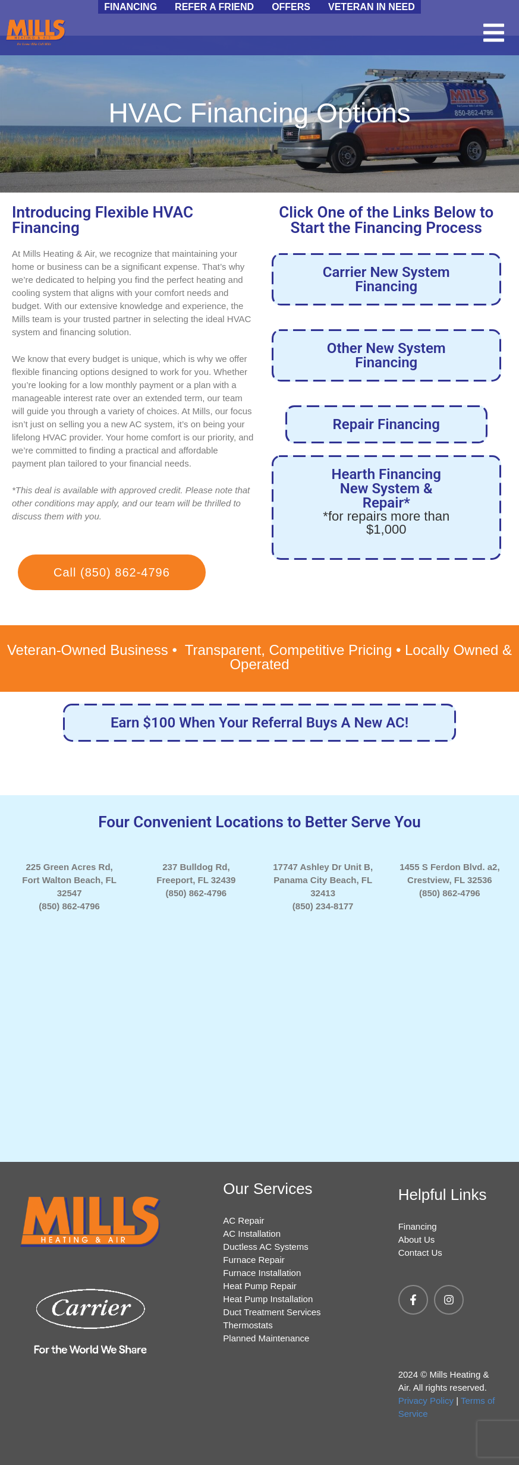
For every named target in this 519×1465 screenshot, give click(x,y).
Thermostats (247, 1325)
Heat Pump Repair (259, 1286)
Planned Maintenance (266, 1338)
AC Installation (252, 1233)
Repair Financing (386, 424)
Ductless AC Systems (265, 1247)
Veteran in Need (371, 7)
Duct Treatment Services (271, 1312)
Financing (130, 7)
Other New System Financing (386, 355)
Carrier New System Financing (386, 279)
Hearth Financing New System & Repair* (386, 501)
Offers (291, 7)
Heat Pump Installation (268, 1299)
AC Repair (243, 1220)
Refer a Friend (214, 7)
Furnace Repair (253, 1260)
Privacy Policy (426, 1400)
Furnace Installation (262, 1273)
